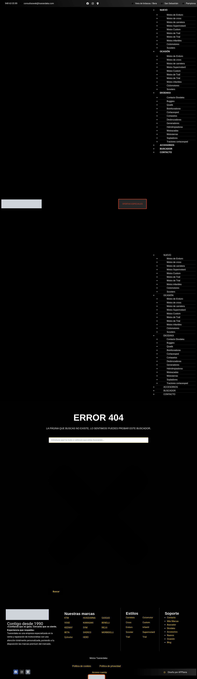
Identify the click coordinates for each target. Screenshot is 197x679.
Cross (128, 622)
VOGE (67, 623)
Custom (146, 622)
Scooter (129, 632)
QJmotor (68, 637)
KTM (66, 618)
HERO (86, 637)
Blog (169, 642)
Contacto (166, 152)
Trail (128, 637)
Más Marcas (173, 621)
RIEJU (105, 627)
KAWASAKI (88, 623)
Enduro (129, 627)
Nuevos (170, 635)
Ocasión (165, 51)
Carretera (130, 617)
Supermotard (149, 632)
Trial (145, 637)
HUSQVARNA (89, 618)
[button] (172, 204)
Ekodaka (165, 93)
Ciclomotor (148, 617)
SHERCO (87, 632)
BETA (67, 632)
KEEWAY (68, 627)
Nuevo (163, 10)
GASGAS (106, 618)
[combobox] (98, 440)
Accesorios (172, 632)
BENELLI (106, 623)
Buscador (171, 624)
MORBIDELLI (108, 632)
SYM (85, 627)
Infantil (146, 627)
